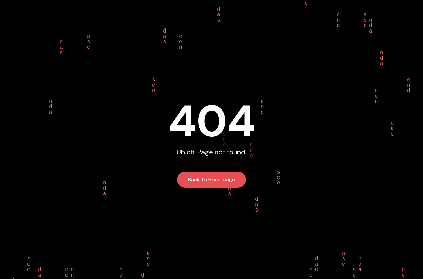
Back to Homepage (211, 179)
